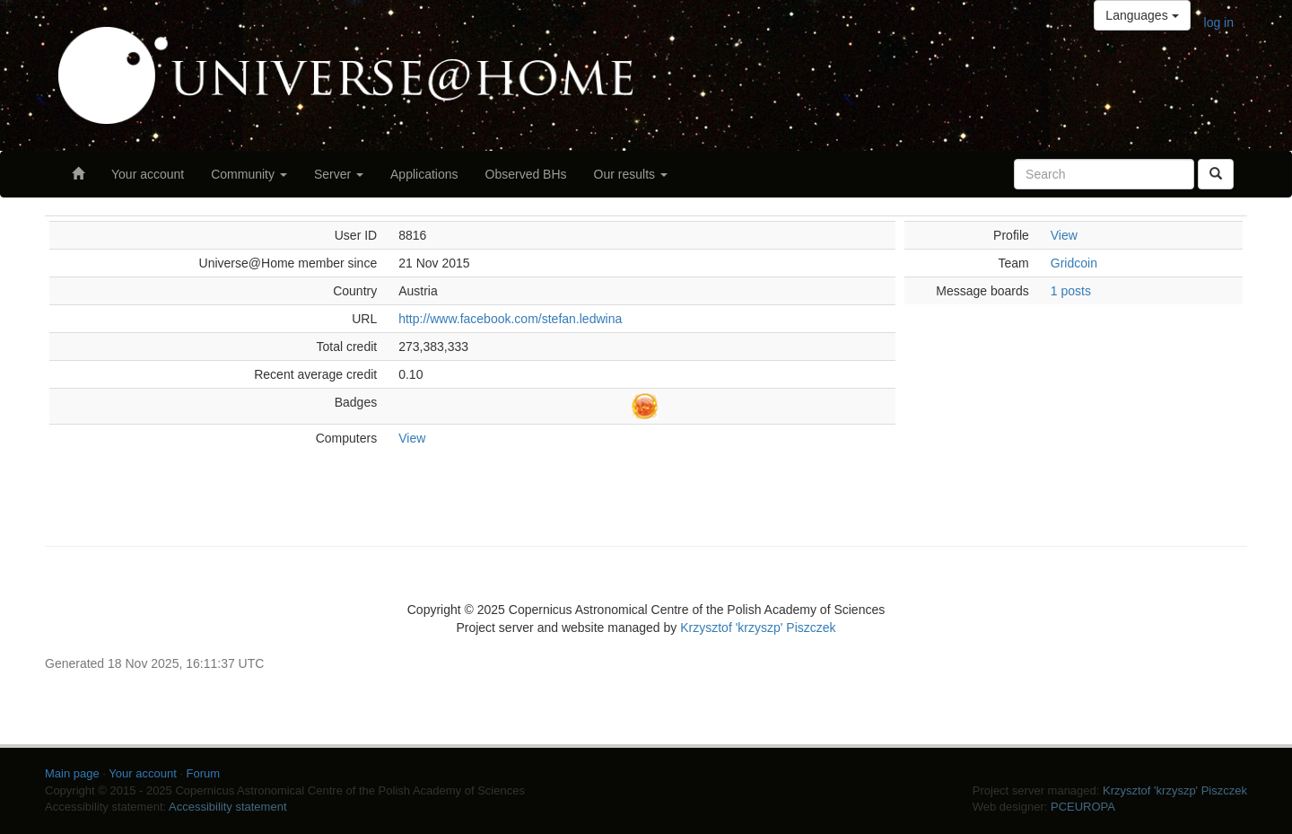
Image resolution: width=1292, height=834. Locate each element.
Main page (72, 773)
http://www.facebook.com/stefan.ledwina (510, 319)
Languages (1141, 15)
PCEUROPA (1083, 806)
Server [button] (338, 174)
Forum (204, 773)
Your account (147, 174)
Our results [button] (631, 174)
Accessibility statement (228, 806)
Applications (424, 174)
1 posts (1071, 291)
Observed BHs (526, 174)
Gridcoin (1074, 263)
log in (1219, 22)
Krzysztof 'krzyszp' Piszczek (757, 627)
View (411, 438)
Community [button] (249, 174)
